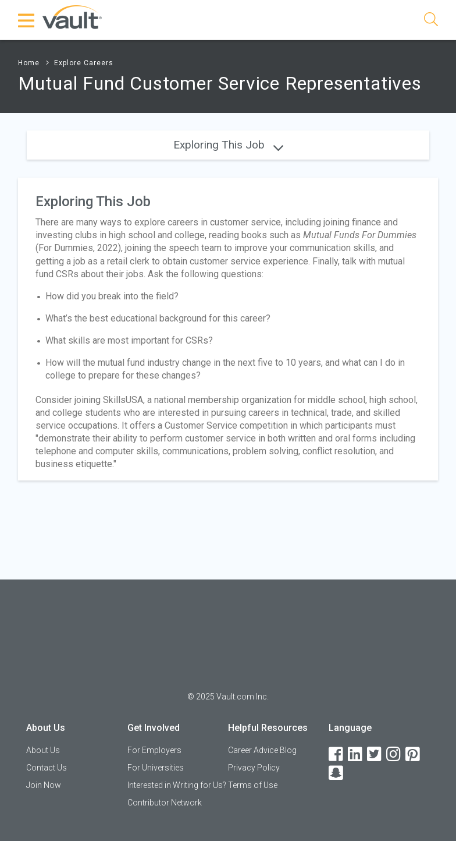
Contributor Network (164, 802)
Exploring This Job (228, 144)
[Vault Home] (72, 16)
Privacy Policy (254, 767)
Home (29, 63)
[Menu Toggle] (26, 20)
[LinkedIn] (356, 754)
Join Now (43, 785)
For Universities (155, 767)
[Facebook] (337, 754)
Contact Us (46, 767)
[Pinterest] (413, 754)
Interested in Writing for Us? (176, 785)
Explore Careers (83, 63)
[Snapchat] (337, 773)
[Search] (431, 21)
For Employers (154, 750)
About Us (43, 750)
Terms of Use (252, 785)
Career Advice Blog (262, 750)
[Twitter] (375, 754)
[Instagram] (394, 754)
